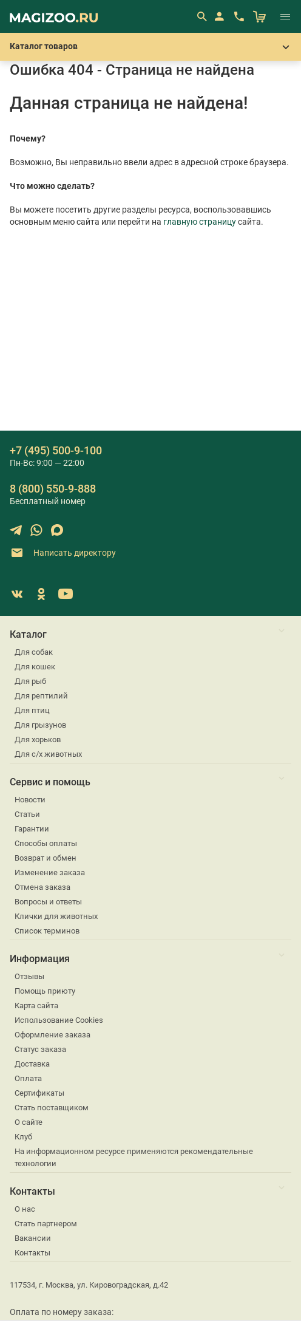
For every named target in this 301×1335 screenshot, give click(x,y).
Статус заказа (40, 1049)
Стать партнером (46, 1223)
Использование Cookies (59, 1020)
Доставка (32, 1063)
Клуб (23, 1136)
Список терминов (47, 930)
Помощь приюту (45, 990)
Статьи (27, 814)
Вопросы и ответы (48, 901)
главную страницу (199, 222)
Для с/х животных (48, 754)
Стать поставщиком (52, 1107)
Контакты (32, 1252)
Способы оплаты (46, 843)
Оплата (28, 1078)
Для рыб (30, 681)
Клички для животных (56, 916)
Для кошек (35, 666)
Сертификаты (39, 1093)
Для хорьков (38, 739)
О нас (25, 1209)
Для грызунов (40, 724)
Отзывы (29, 976)
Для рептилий (41, 695)
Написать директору (63, 553)
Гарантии (32, 828)
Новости (30, 799)
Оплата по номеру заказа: (61, 1312)
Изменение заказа (50, 872)
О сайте (28, 1122)
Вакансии (33, 1238)
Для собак (34, 652)
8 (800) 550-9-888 (53, 488)
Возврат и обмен (45, 857)
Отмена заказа (42, 887)
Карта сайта (36, 1005)
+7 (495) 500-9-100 (56, 450)
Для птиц (32, 710)
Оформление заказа (52, 1034)
